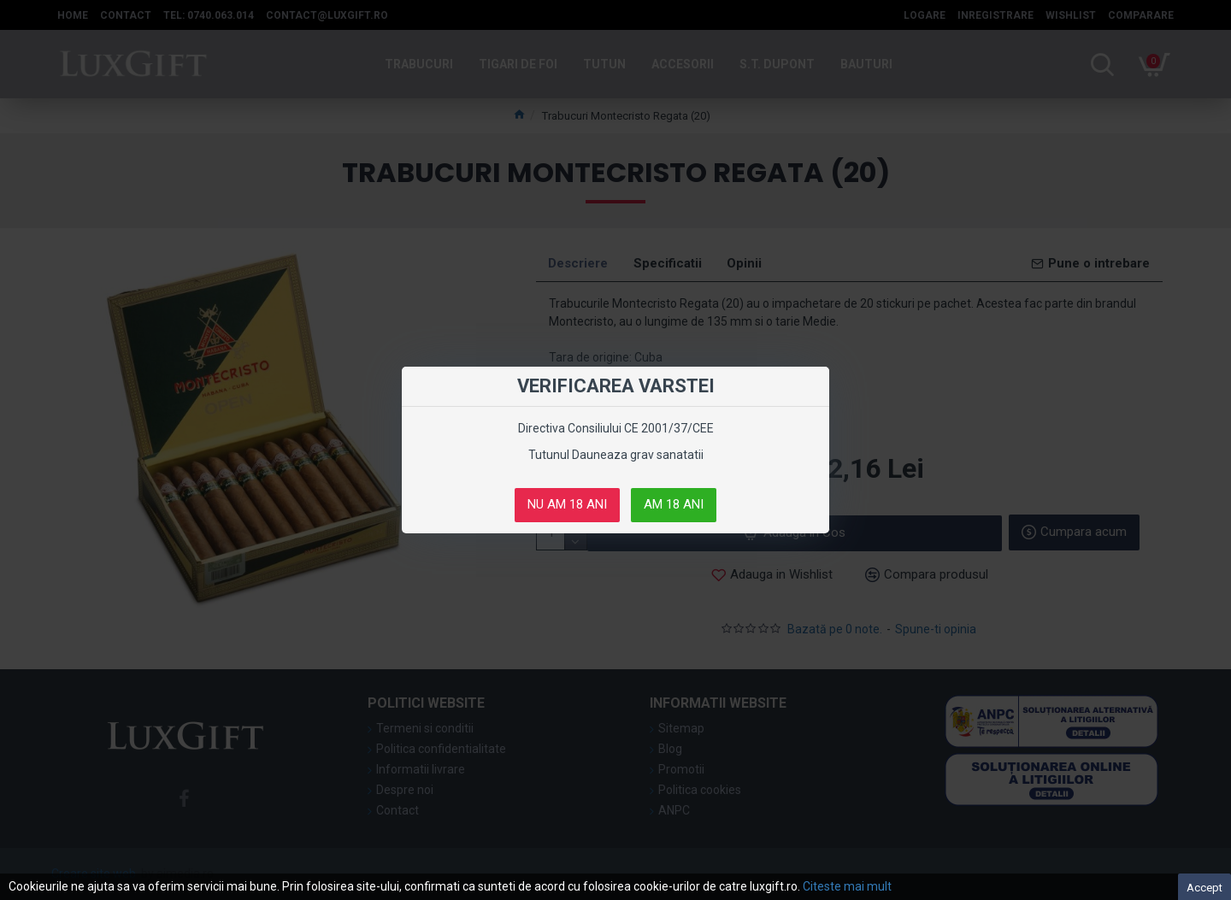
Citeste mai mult (847, 886)
